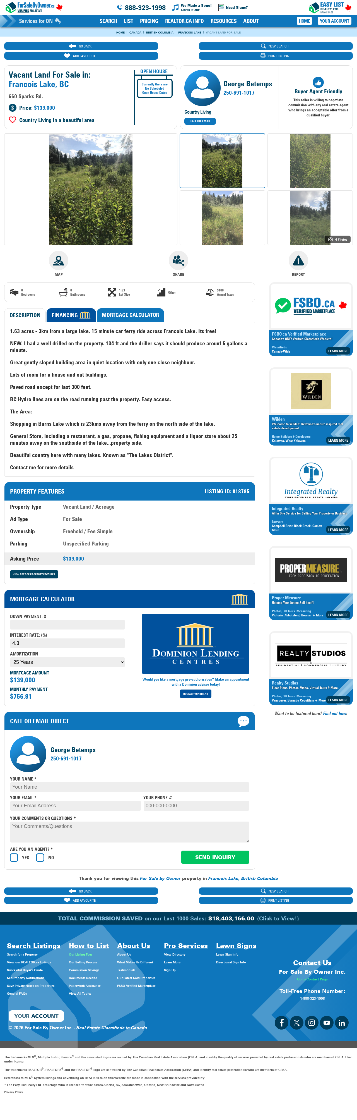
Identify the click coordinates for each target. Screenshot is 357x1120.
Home (106, 32)
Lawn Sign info (23, 1001)
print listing (309, 47)
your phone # (157, 789)
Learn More (338, 341)
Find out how (334, 704)
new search (133, 47)
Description (24, 306)
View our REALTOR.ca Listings (39, 945)
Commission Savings (107, 953)
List (128, 21)
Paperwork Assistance (108, 968)
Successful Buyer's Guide (33, 953)
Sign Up (213, 953)
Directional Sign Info (28, 1009)
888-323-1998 (145, 8)
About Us (150, 937)
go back (46, 47)
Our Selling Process (105, 945)
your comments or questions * (43, 810)
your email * (23, 789)
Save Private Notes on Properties (42, 968)
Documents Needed (106, 960)
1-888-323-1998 (312, 1014)
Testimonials (153, 953)
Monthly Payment (29, 681)
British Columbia (157, 32)
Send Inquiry (215, 849)
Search (108, 21)
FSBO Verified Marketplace (168, 968)
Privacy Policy (14, 1108)
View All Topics (101, 976)
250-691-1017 (239, 84)
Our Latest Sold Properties (168, 960)
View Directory (220, 937)
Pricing (149, 21)
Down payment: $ (28, 608)
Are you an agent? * (31, 841)
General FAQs (21, 976)
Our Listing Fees (102, 937)
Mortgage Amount (29, 664)
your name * (23, 770)
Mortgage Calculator (130, 305)
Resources (224, 21)
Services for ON (40, 21)
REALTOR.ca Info (184, 21)
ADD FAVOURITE (221, 47)
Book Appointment (196, 685)
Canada (126, 32)
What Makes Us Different (166, 945)
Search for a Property (29, 937)
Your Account (334, 21)
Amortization (24, 645)
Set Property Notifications (34, 960)
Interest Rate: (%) (28, 627)
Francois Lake (195, 32)
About (251, 21)
